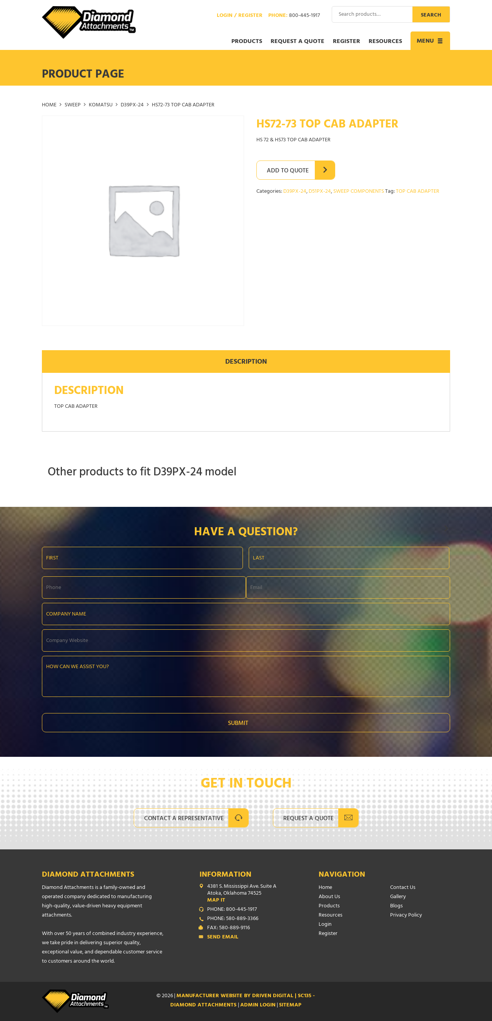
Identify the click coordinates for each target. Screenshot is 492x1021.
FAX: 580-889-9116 (228, 928)
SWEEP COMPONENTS (358, 192)
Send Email (222, 937)
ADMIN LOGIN (258, 1005)
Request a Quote (297, 42)
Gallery (398, 897)
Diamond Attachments (88, 875)
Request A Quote (308, 819)
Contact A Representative (184, 819)
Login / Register (240, 16)
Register (346, 42)
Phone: (294, 16)
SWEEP (73, 105)
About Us (329, 897)
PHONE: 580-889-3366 (232, 919)
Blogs (396, 906)
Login (325, 925)
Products (246, 42)
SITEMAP (290, 1005)
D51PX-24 (320, 192)
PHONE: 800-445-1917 (232, 910)
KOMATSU (101, 105)
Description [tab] (246, 362)
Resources (385, 42)
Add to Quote (288, 171)
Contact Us (403, 888)
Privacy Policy (406, 915)
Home (49, 105)
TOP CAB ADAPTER (417, 192)
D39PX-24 (132, 105)
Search (431, 15)
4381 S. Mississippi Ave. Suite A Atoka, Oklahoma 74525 (247, 894)
